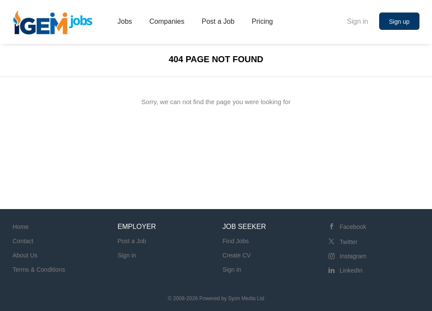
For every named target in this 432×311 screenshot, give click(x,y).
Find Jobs (235, 241)
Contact (23, 241)
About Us (25, 255)
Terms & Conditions (39, 269)
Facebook (353, 226)
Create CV (236, 255)
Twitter (349, 241)
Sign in (357, 21)
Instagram (353, 256)
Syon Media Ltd (246, 298)
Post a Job (132, 241)
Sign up (399, 21)
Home (21, 226)
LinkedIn (351, 270)
